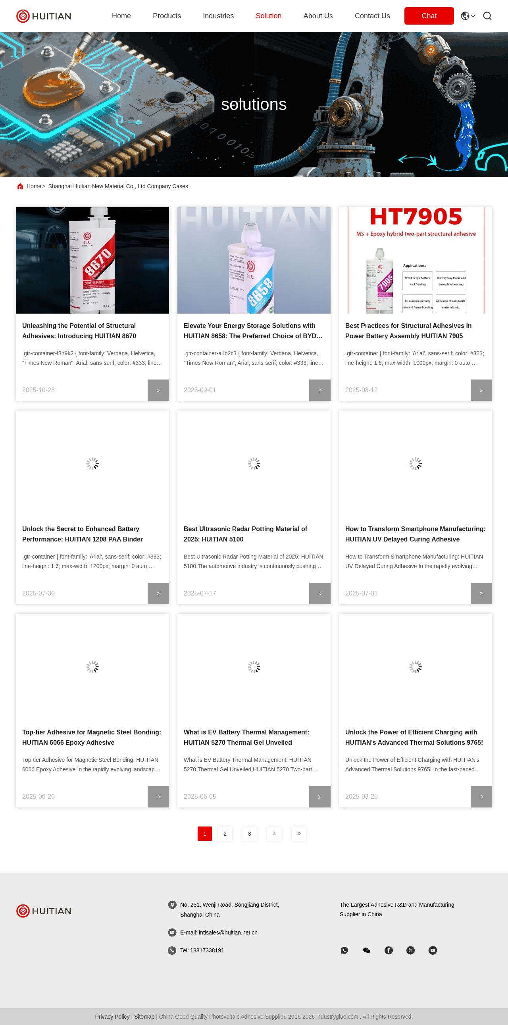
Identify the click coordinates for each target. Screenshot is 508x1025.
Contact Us (372, 16)
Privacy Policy (112, 1016)
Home (121, 16)
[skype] (394, 951)
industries (218, 16)
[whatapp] (350, 951)
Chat (429, 16)
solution (269, 16)
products (167, 16)
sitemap (144, 1016)
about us (318, 16)
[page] (274, 834)
